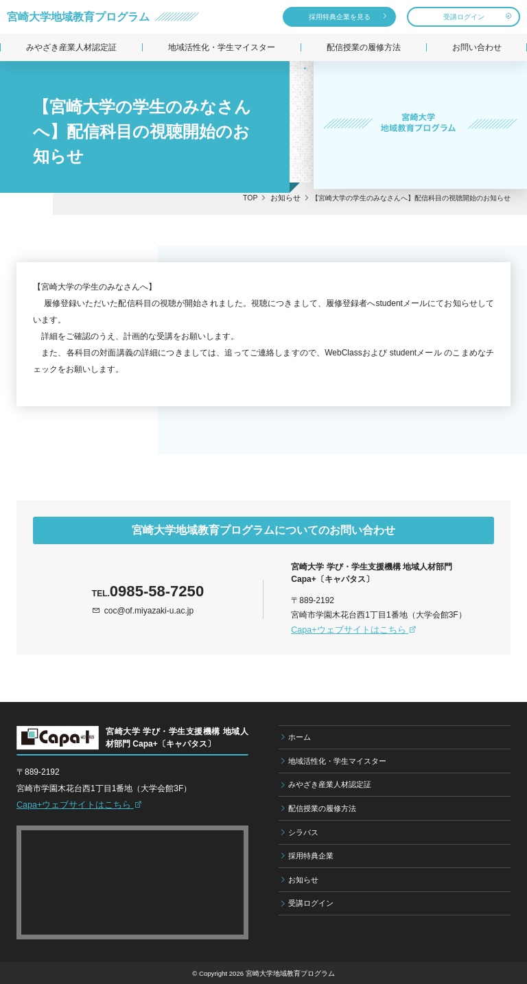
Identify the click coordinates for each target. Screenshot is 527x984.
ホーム (299, 736)
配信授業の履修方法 (364, 47)
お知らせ (303, 879)
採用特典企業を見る (340, 17)
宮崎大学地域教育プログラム (78, 16)
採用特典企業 (310, 855)
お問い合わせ (477, 47)
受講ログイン (463, 17)
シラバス (303, 832)
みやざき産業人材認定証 (71, 47)
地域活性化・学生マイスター (221, 47)
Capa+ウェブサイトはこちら (349, 629)
